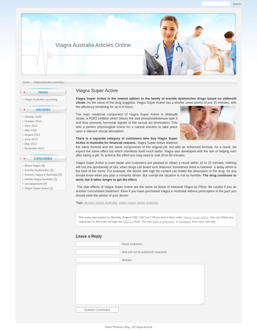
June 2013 (31, 139)
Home (26, 82)
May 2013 (31, 143)
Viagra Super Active (37, 188)
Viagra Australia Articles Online (93, 45)
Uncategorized (33, 183)
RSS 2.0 (128, 221)
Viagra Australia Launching (48, 82)
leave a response (163, 221)
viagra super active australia (138, 203)
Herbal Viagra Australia (39, 179)
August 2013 (32, 134)
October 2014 (33, 121)
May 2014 (31, 130)
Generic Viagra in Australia (41, 174)
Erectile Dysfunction (37, 170)
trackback (185, 221)
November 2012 (34, 148)
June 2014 (31, 125)
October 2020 (33, 116)
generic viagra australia (100, 203)
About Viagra (32, 165)
